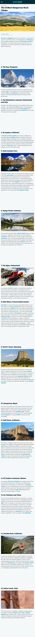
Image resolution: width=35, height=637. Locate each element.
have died (15, 107)
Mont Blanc (4, 305)
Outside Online (18, 489)
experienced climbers (23, 376)
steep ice (23, 241)
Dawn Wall (9, 145)
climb (2, 454)
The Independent (26, 513)
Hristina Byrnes (5, 34)
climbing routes (15, 137)
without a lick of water (19, 612)
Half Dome (3, 446)
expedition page (20, 411)
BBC (11, 288)
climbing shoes (11, 563)
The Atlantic (18, 313)
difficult (13, 308)
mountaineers (14, 93)
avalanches (24, 110)
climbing (29, 39)
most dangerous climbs (23, 190)
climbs (7, 93)
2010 (11, 295)
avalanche (18, 511)
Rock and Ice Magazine (7, 38)
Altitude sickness (21, 233)
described (3, 238)
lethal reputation (24, 108)
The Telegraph (16, 182)
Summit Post (17, 306)
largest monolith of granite (10, 135)
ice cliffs (18, 414)
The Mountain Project (28, 563)
